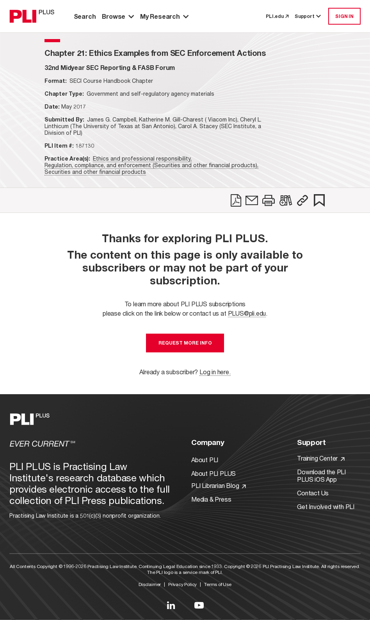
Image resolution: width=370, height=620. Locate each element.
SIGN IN (344, 16)
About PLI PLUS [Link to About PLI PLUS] (213, 473)
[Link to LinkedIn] (171, 605)
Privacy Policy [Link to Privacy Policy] (182, 584)
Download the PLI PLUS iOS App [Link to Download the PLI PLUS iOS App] (321, 475)
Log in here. (215, 371)
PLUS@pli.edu (247, 313)
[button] (302, 200)
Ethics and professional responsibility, (142, 158)
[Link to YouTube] (199, 605)
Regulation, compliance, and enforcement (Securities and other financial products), (151, 165)
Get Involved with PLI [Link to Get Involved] (325, 506)
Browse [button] (118, 16)
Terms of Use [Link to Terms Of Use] (217, 584)
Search (85, 16)
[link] (236, 200)
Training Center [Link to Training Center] (321, 458)
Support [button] (308, 16)
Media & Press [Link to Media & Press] (211, 499)
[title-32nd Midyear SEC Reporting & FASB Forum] (109, 67)
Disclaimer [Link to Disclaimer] (150, 584)
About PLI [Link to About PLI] (204, 459)
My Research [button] (164, 16)
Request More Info (185, 343)
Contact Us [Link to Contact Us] (313, 493)
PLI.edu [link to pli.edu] (277, 16)
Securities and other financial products (95, 171)
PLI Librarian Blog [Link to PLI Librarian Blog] (218, 485)
